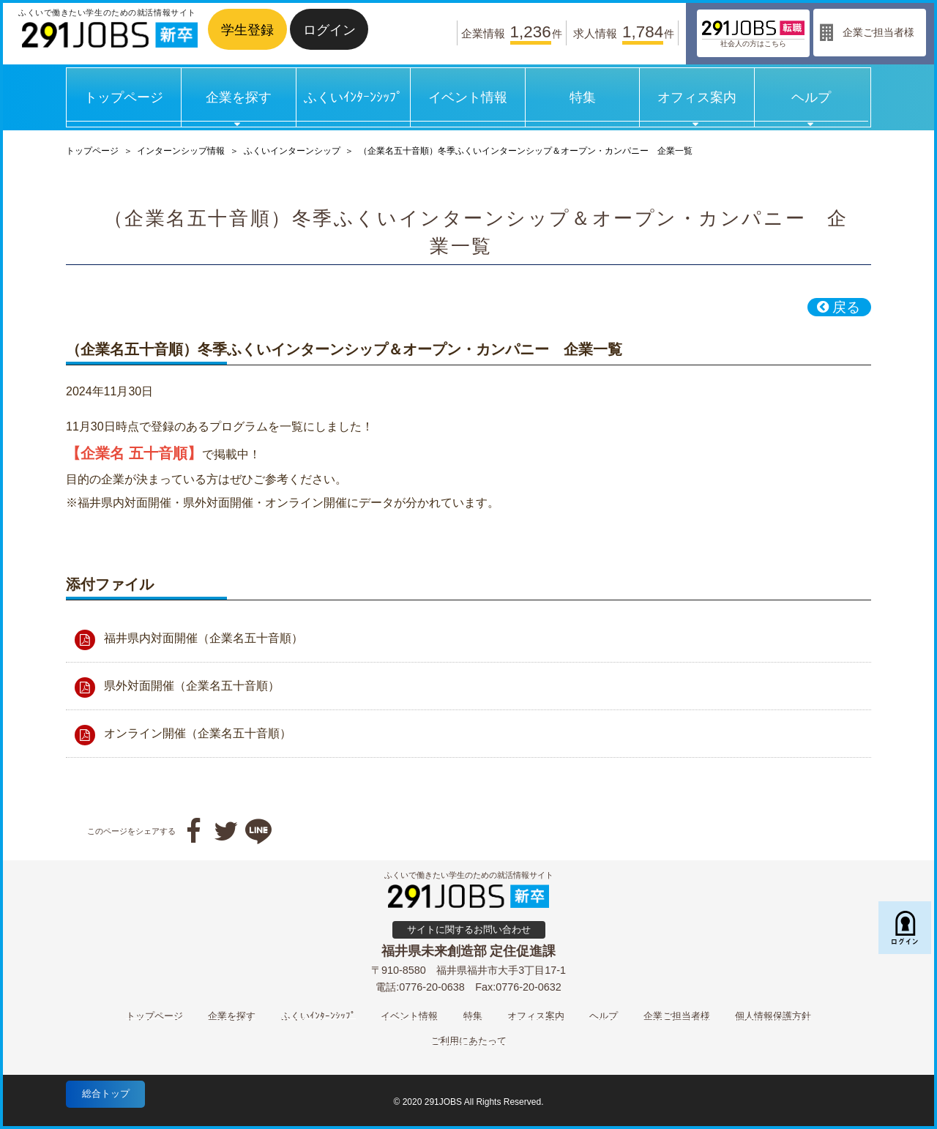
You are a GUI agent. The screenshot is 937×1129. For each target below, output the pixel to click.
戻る (838, 307)
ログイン (329, 29)
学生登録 (247, 29)
